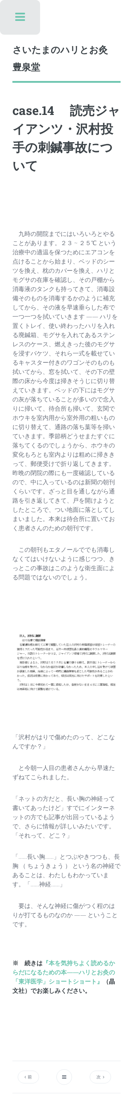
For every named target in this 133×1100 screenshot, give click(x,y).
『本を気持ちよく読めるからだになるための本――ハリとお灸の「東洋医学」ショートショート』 (63, 972)
